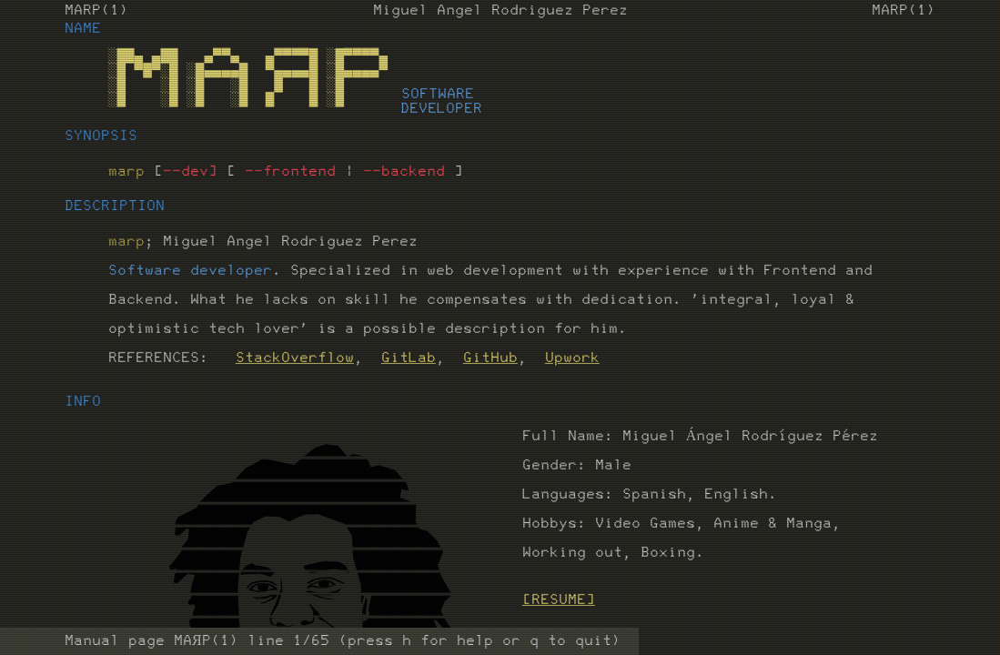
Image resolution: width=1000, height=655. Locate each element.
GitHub (490, 358)
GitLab (408, 358)
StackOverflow (295, 358)
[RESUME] (558, 600)
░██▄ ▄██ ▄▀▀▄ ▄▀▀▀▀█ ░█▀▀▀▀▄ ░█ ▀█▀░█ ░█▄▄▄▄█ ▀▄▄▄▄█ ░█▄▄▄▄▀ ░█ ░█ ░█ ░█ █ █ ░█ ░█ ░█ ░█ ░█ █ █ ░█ (248, 78)
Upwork (572, 358)
